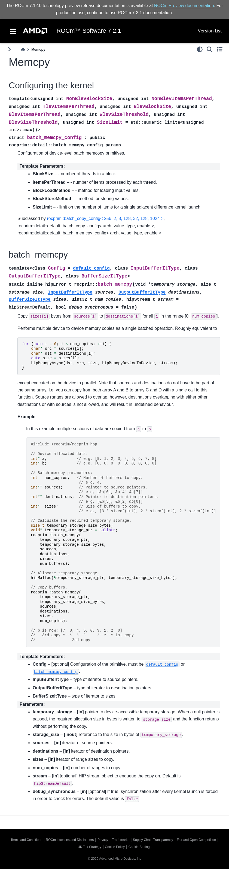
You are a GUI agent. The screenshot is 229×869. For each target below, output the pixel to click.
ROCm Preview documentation (184, 5)
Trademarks (120, 840)
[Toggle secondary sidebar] (220, 49)
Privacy (102, 840)
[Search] (209, 49)
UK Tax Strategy (89, 847)
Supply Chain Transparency (153, 840)
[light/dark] (200, 49)
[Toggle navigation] (13, 31)
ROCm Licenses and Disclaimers (70, 840)
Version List (210, 31)
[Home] (23, 49)
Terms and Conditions (26, 840)
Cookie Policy (115, 847)
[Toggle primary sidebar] (9, 49)
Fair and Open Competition (196, 840)
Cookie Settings (140, 847)
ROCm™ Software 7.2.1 (88, 31)
